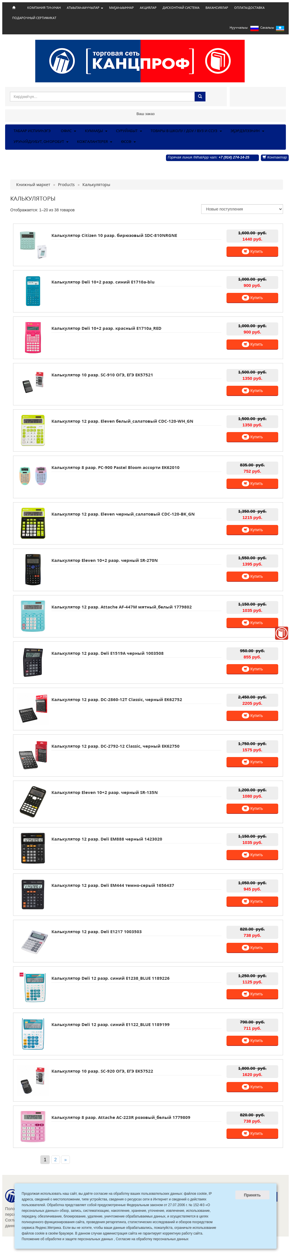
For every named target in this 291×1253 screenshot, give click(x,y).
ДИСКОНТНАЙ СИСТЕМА (181, 8)
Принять (252, 1195)
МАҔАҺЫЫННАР (121, 8)
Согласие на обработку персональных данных (152, 1239)
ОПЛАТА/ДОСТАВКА (249, 8)
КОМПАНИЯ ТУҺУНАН (44, 8)
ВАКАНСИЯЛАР (216, 8)
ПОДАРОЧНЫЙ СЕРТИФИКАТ (34, 18)
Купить (252, 251)
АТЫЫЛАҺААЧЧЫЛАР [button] (85, 8)
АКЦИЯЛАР (148, 8)
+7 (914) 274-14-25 (234, 157)
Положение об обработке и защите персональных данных (67, 1239)
